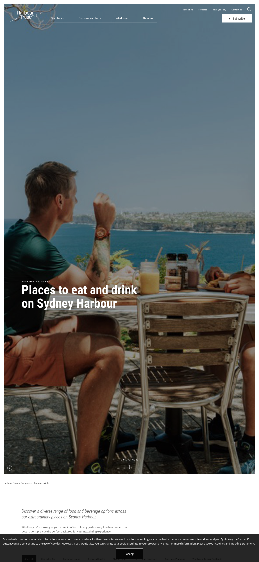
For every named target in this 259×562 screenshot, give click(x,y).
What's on (122, 18)
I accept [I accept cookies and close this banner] (129, 554)
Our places (57, 18)
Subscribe (237, 18)
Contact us (236, 9)
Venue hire (188, 9)
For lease (202, 9)
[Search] (249, 9)
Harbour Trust (11, 483)
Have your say (219, 9)
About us (147, 18)
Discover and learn (90, 18)
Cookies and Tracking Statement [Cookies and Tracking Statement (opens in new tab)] (234, 543)
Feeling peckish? (36, 281)
